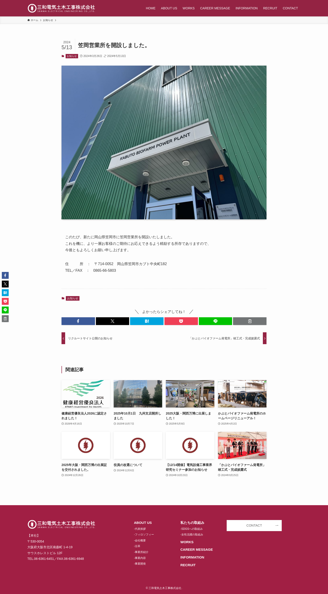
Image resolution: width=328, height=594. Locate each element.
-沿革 (137, 546)
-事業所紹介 (141, 552)
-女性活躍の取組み (191, 534)
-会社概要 (140, 540)
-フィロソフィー (144, 534)
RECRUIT (188, 565)
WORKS (187, 542)
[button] (78, 321)
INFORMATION (192, 557)
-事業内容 (140, 558)
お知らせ (72, 56)
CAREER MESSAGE (196, 549)
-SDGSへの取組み (191, 528)
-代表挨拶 (140, 528)
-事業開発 (140, 563)
